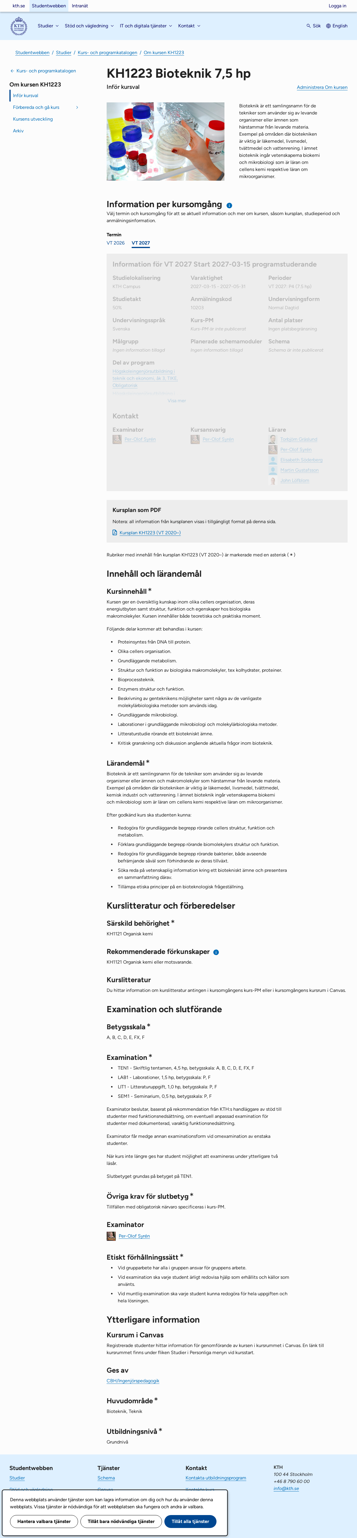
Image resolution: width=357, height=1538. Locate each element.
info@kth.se (286, 1488)
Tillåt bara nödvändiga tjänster (121, 1521)
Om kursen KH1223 (164, 52)
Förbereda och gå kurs (36, 107)
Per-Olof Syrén (134, 1235)
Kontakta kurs (200, 1489)
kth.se (19, 6)
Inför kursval (25, 95)
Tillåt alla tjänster (190, 1521)
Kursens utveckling (33, 119)
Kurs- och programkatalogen (107, 52)
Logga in (337, 6)
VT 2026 (116, 243)
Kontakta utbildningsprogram (216, 1478)
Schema (106, 1478)
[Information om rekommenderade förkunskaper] (216, 952)
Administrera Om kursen (322, 87)
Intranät (80, 6)
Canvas (105, 1489)
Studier (63, 52)
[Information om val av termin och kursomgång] (230, 205)
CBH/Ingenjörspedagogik (133, 1381)
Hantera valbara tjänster (44, 1521)
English (340, 26)
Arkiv (18, 131)
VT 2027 (141, 243)
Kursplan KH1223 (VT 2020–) (150, 533)
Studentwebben (49, 6)
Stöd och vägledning (31, 1489)
